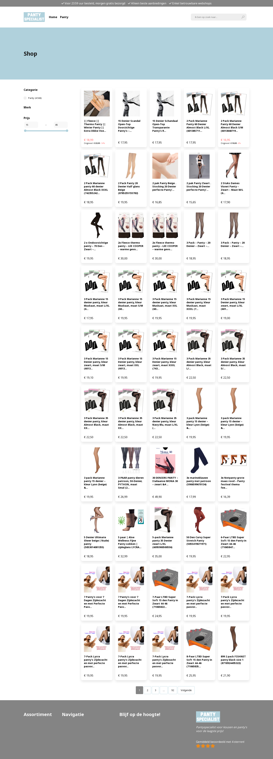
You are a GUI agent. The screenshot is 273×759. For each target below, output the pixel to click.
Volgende (186, 690)
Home (53, 17)
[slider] (25, 130)
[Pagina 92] (172, 690)
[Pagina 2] (147, 690)
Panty (64, 17)
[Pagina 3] (155, 690)
